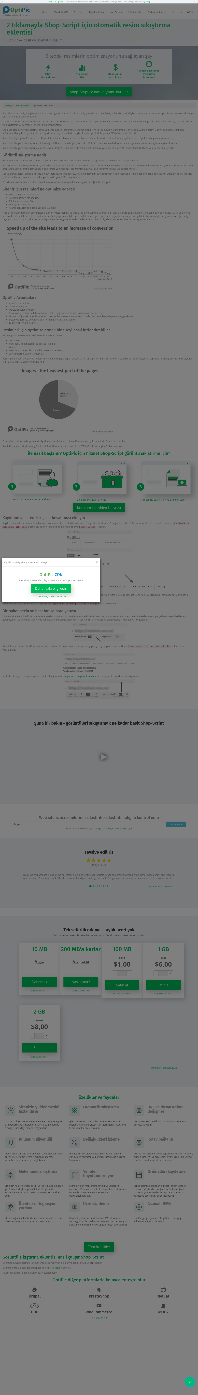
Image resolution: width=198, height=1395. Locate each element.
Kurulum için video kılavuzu (51, 596)
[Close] (97, 562)
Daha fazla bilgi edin (51, 588)
